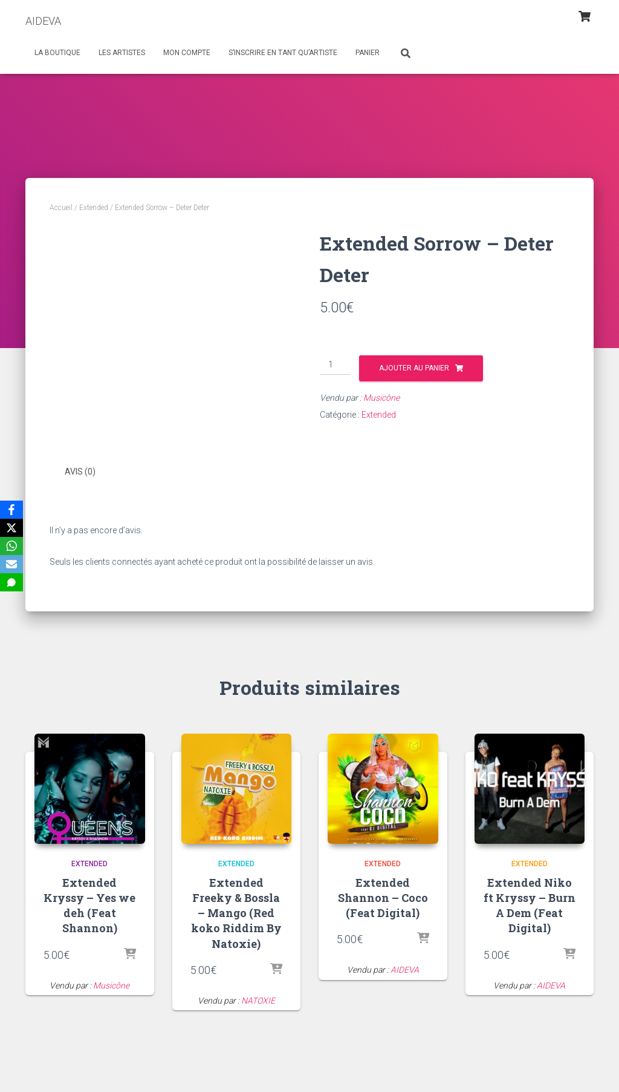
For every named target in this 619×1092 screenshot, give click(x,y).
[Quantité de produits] (335, 365)
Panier (367, 52)
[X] (11, 528)
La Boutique (57, 52)
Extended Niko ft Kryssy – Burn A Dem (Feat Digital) (529, 904)
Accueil (61, 207)
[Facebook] (11, 510)
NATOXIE (258, 999)
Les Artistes (122, 52)
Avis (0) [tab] (80, 471)
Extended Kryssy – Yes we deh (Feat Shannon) (89, 904)
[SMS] (11, 582)
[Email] (11, 564)
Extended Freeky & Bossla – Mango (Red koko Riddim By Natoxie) (236, 912)
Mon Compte (186, 52)
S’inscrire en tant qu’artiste (282, 52)
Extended (93, 207)
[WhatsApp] (11, 546)
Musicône (381, 398)
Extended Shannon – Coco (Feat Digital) (383, 896)
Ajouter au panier (414, 368)
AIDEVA (405, 969)
